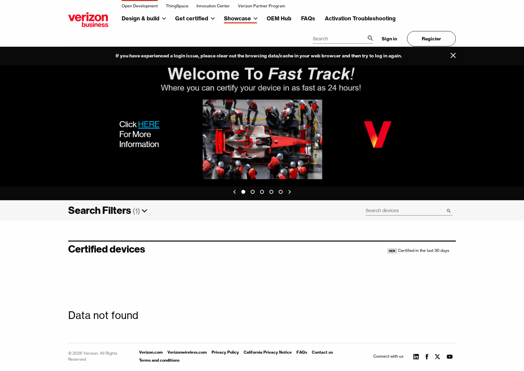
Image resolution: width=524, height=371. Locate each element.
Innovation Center (213, 5)
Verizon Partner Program (261, 5)
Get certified (191, 18)
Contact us (322, 352)
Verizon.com (151, 352)
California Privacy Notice (268, 352)
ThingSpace (177, 5)
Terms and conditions (159, 360)
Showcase (237, 18)
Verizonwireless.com (187, 352)
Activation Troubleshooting (360, 18)
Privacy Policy (225, 352)
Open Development (140, 5)
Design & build (140, 18)
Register (431, 39)
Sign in (389, 39)
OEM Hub (279, 18)
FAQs (308, 18)
